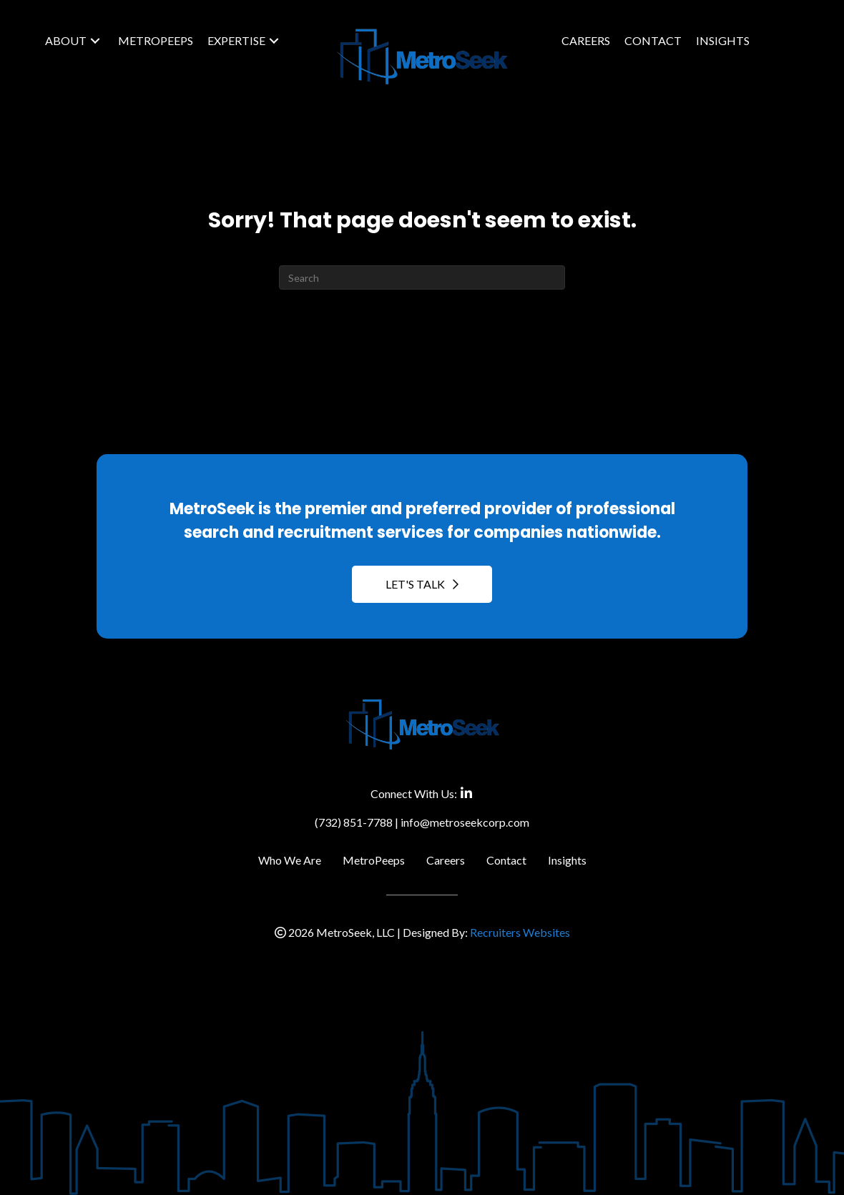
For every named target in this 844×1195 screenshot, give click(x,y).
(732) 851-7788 (354, 822)
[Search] (422, 277)
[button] (95, 41)
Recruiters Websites (520, 932)
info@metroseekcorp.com (465, 822)
